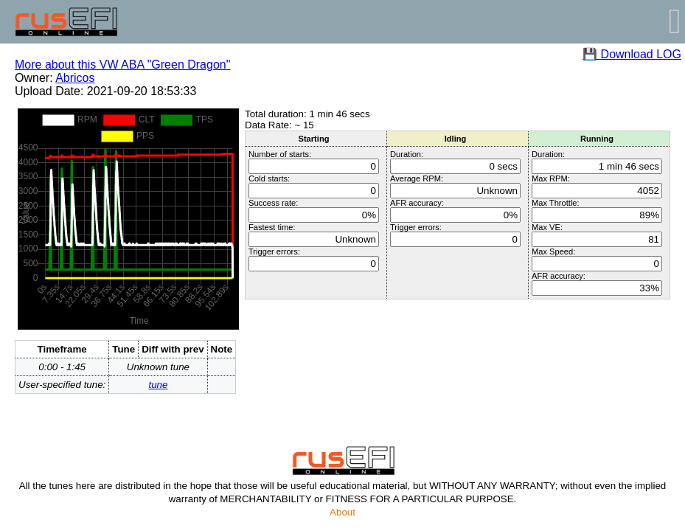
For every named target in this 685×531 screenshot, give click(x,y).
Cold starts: (269, 178)
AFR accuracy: (417, 202)
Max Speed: (553, 251)
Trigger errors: (274, 251)
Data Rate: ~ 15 (279, 125)
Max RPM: (551, 178)
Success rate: (273, 202)
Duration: (406, 154)
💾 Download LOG (632, 54)
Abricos (74, 78)
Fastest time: (272, 227)
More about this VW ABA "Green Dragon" (122, 64)
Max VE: (547, 227)
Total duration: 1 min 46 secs (307, 113)
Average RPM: (416, 178)
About (342, 512)
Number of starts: (279, 154)
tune (157, 384)
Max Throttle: (556, 202)
